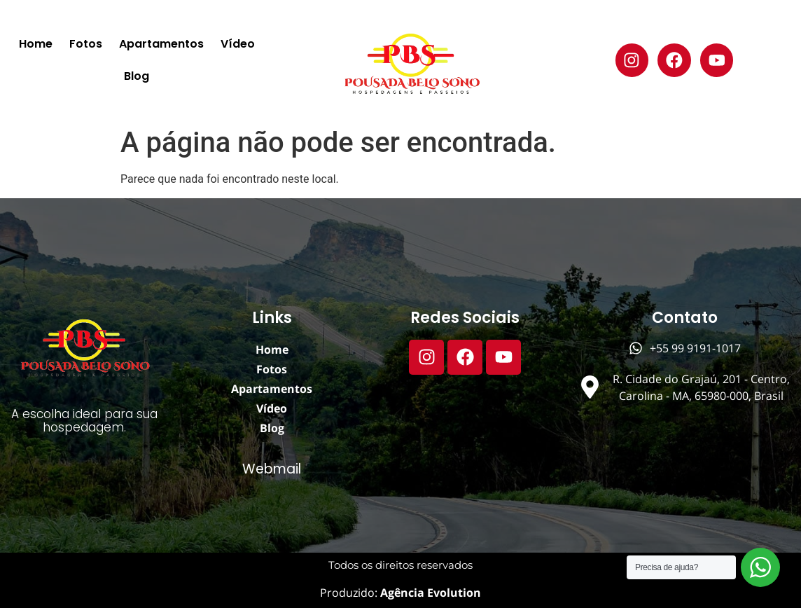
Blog (136, 76)
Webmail (271, 469)
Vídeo (238, 44)
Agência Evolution (429, 592)
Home (36, 44)
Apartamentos (161, 44)
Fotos (85, 44)
